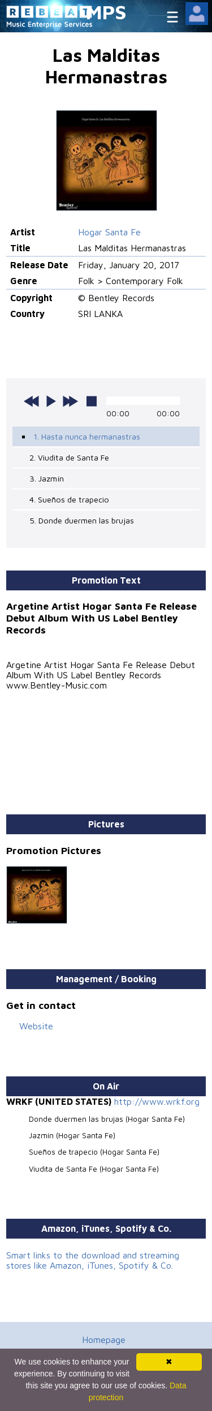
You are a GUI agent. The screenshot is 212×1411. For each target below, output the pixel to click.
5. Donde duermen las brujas (81, 520)
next (70, 401)
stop (91, 401)
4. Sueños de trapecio (69, 499)
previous (32, 401)
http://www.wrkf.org (157, 1101)
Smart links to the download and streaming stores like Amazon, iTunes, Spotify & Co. (92, 1260)
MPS (106, 11)
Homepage (104, 1339)
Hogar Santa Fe (109, 232)
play (51, 401)
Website (36, 1026)
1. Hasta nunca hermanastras (86, 436)
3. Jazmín (46, 478)
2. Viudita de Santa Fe (69, 457)
